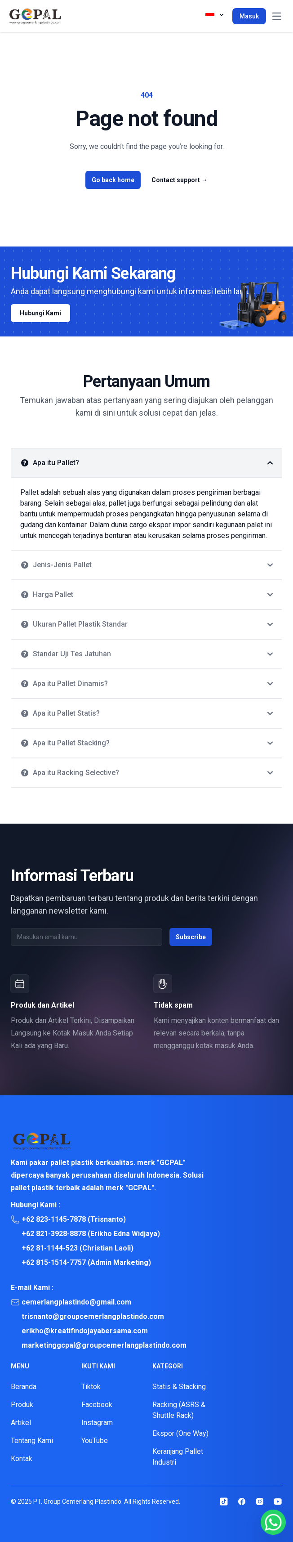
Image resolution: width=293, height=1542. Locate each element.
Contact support (179, 180)
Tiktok (91, 1386)
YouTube (94, 1440)
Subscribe (191, 937)
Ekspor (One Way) (180, 1433)
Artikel (21, 1422)
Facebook (96, 1404)
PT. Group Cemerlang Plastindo (77, 1501)
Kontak (21, 1458)
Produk (22, 1404)
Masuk (249, 16)
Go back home (113, 180)
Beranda (23, 1386)
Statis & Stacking (179, 1386)
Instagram (97, 1422)
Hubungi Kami (40, 313)
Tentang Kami (32, 1440)
